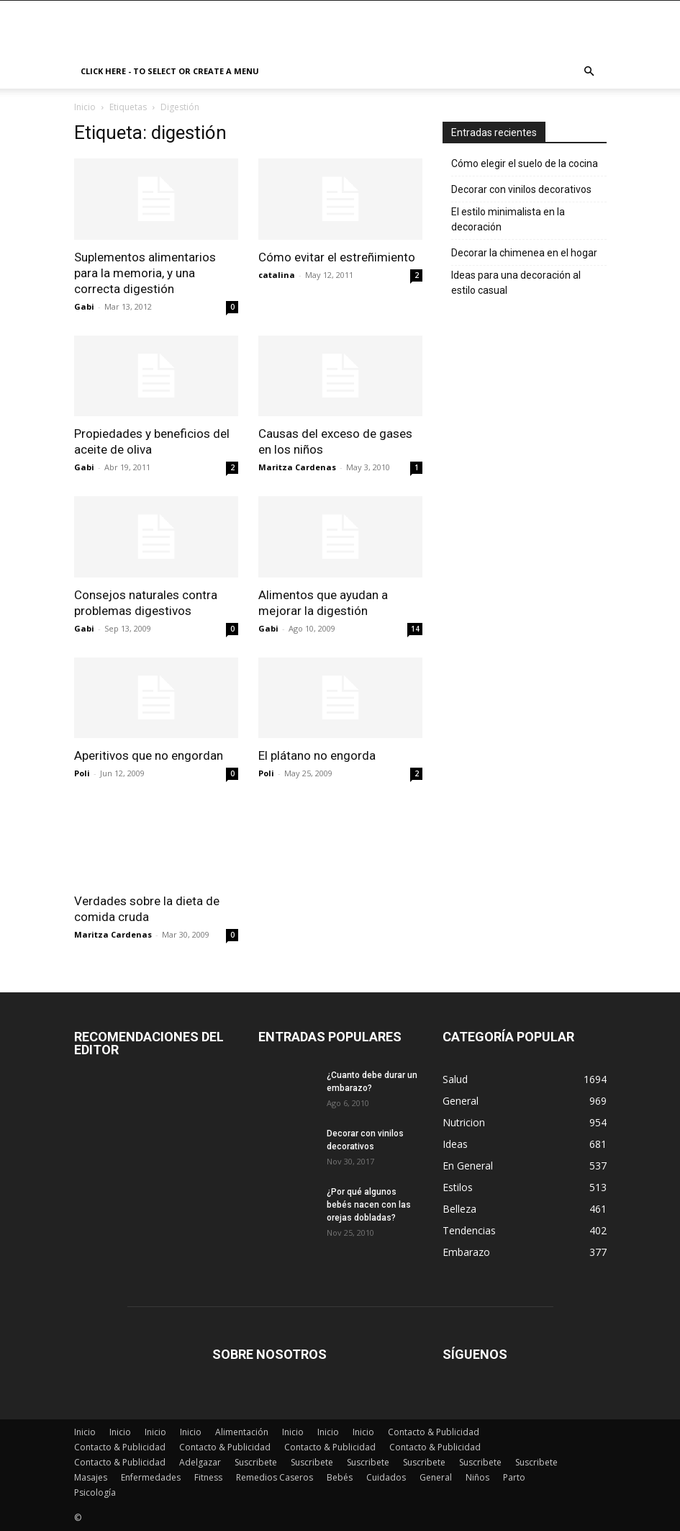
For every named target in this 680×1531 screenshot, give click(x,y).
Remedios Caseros (274, 1477)
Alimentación (241, 1432)
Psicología (95, 1492)
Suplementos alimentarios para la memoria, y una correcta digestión (145, 273)
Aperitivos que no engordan (148, 755)
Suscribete (256, 1462)
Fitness (208, 1477)
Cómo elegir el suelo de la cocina (524, 163)
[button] (589, 71)
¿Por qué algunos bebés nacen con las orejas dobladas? (369, 1205)
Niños (477, 1477)
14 (415, 629)
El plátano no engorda (317, 755)
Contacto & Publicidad (433, 1432)
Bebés (340, 1477)
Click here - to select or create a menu (170, 71)
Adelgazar (200, 1462)
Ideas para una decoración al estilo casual (516, 282)
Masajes (90, 1477)
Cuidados (386, 1477)
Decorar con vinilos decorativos (521, 189)
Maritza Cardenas (297, 467)
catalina (276, 274)
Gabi (84, 306)
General (436, 1477)
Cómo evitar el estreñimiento (336, 257)
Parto (514, 1477)
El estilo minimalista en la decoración (508, 219)
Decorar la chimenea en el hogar (524, 253)
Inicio (85, 107)
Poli (82, 773)
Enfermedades (151, 1477)
